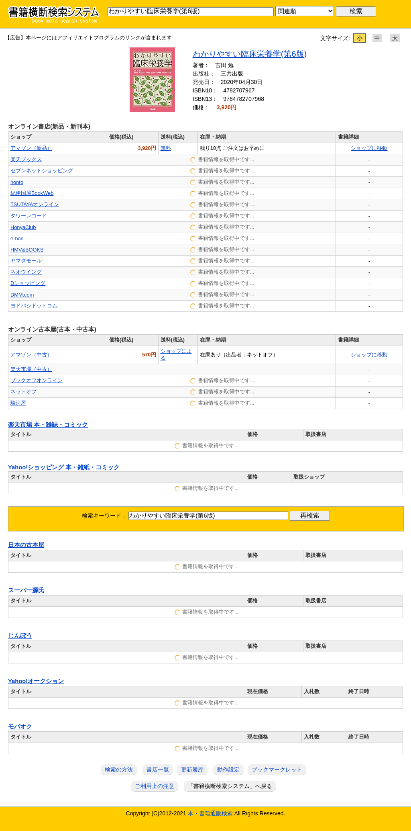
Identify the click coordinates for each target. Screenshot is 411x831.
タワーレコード (28, 216)
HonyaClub (23, 227)
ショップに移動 (369, 148)
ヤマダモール (26, 261)
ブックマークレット (277, 769)
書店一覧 (157, 769)
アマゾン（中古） (31, 355)
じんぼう (20, 635)
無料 (166, 148)
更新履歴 (192, 769)
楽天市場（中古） (31, 369)
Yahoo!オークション (36, 681)
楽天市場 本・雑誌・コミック (48, 425)
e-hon (17, 238)
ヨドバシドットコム (33, 306)
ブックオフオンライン (36, 380)
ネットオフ (23, 392)
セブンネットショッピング (41, 171)
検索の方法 (119, 769)
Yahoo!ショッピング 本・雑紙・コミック (64, 467)
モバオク (20, 726)
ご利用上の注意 (154, 786)
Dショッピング (27, 283)
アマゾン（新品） (31, 148)
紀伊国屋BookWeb (31, 193)
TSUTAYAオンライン (34, 204)
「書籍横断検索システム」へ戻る (230, 786)
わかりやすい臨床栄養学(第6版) (250, 53)
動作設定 (228, 769)
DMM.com (22, 295)
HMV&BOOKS (27, 250)
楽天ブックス (26, 159)
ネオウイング (26, 272)
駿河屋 (18, 403)
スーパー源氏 (26, 590)
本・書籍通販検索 (210, 813)
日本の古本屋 (26, 545)
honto (16, 182)
